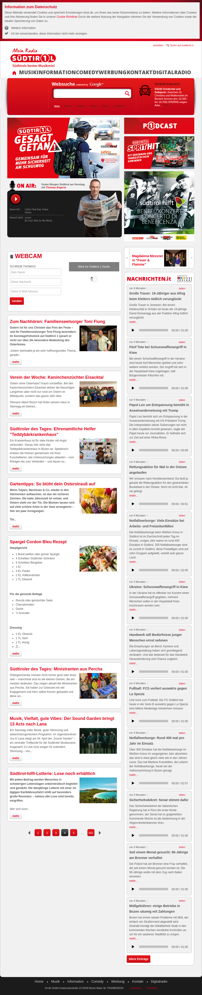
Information (56, 72)
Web (57, 106)
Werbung (112, 72)
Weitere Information (23, 28)
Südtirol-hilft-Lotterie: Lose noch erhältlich (52, 773)
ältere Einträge (138, 959)
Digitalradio (172, 72)
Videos (81, 106)
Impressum (135, 988)
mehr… (133, 322)
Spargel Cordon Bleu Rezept (38, 542)
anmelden (158, 45)
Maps (93, 106)
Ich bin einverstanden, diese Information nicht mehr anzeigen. (49, 33)
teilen (182, 288)
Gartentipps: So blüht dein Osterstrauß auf (52, 484)
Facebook (152, 988)
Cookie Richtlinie (67, 16)
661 (91, 833)
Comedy (87, 72)
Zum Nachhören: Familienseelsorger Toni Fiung (57, 321)
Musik (27, 72)
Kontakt (139, 72)
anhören (133, 330)
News (105, 106)
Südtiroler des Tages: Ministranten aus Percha (56, 669)
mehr (166, 105)
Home (39, 981)
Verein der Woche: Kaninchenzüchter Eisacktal (57, 377)
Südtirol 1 (120, 106)
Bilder (68, 106)
